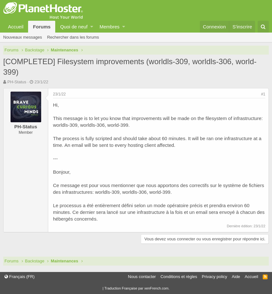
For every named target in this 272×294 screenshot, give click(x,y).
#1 (263, 94)
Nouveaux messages (22, 37)
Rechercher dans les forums (73, 37)
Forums (41, 26)
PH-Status (16, 81)
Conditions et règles (179, 276)
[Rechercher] (263, 27)
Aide (236, 276)
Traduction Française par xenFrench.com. (137, 288)
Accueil (15, 26)
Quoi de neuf (73, 26)
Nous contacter (142, 276)
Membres (110, 26)
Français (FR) (19, 276)
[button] (92, 27)
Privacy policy (214, 276)
